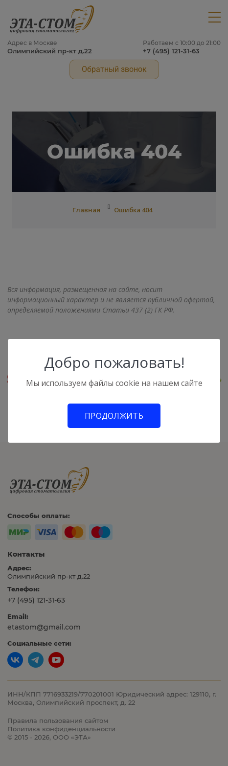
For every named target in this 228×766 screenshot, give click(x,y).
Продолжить (114, 415)
